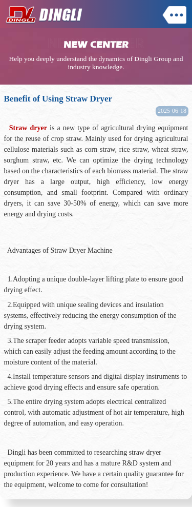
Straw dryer (28, 128)
